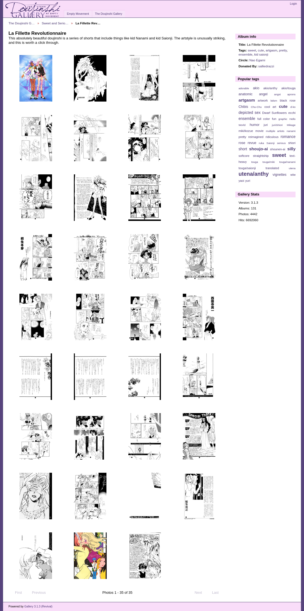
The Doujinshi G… (21, 23)
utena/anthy (254, 174)
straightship (260, 155)
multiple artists (275, 130)
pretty (283, 50)
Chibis (243, 107)
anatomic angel (253, 94)
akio (256, 88)
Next (201, 592)
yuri (247, 180)
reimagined (256, 137)
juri (266, 124)
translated (272, 168)
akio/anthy (270, 88)
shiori (292, 143)
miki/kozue (246, 130)
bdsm (274, 100)
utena (292, 168)
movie (259, 130)
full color (263, 118)
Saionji (270, 143)
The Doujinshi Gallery (108, 13)
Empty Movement (78, 13)
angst (277, 94)
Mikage (291, 124)
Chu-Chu (256, 106)
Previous (36, 592)
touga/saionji (247, 168)
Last (218, 592)
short (243, 149)
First (16, 592)
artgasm (271, 50)
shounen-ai (277, 149)
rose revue (247, 143)
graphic (283, 118)
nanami (291, 130)
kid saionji (261, 54)
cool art (270, 106)
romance (288, 136)
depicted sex (250, 112)
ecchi (292, 112)
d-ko (293, 106)
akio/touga (288, 88)
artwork (263, 100)
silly (291, 148)
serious (281, 143)
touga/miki (268, 161)
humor (254, 125)
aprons (291, 94)
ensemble (246, 54)
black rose (288, 100)
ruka (261, 143)
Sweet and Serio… (55, 23)
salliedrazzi (266, 66)
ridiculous (271, 137)
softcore (244, 155)
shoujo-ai (258, 148)
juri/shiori (277, 124)
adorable (244, 88)
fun (274, 118)
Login (293, 3)
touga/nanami (287, 161)
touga (254, 161)
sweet (252, 50)
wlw (293, 174)
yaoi (241, 180)
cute (261, 50)
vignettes (279, 175)
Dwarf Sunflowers (274, 112)
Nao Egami (257, 60)
